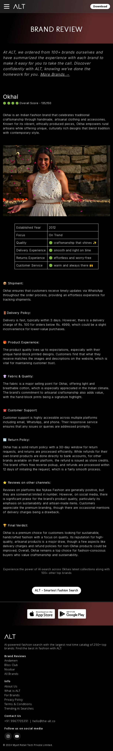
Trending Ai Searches (19, 708)
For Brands (12, 695)
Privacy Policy (13, 700)
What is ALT (12, 691)
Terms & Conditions (18, 704)
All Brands (11, 674)
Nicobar (9, 669)
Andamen (11, 661)
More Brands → (55, 74)
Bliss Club (11, 665)
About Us (10, 686)
